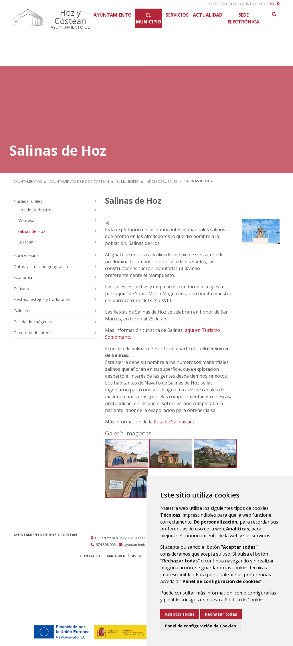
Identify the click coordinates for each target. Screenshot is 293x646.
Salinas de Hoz (31, 231)
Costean (25, 242)
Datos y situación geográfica (40, 266)
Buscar (274, 14)
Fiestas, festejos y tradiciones (41, 299)
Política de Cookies (245, 600)
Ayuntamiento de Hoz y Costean (79, 181)
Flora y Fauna (26, 255)
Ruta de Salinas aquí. (175, 422)
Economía (22, 277)
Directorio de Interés (33, 332)
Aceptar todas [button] (180, 614)
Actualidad (207, 15)
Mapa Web (116, 556)
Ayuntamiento (113, 15)
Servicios (177, 15)
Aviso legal (143, 556)
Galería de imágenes (32, 321)
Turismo (21, 288)
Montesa (25, 220)
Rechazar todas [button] (221, 614)
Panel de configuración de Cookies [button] (200, 626)
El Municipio (148, 18)
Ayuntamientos (27, 181)
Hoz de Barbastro (34, 210)
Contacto (90, 556)
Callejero (21, 310)
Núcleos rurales (161, 181)
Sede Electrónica (243, 18)
